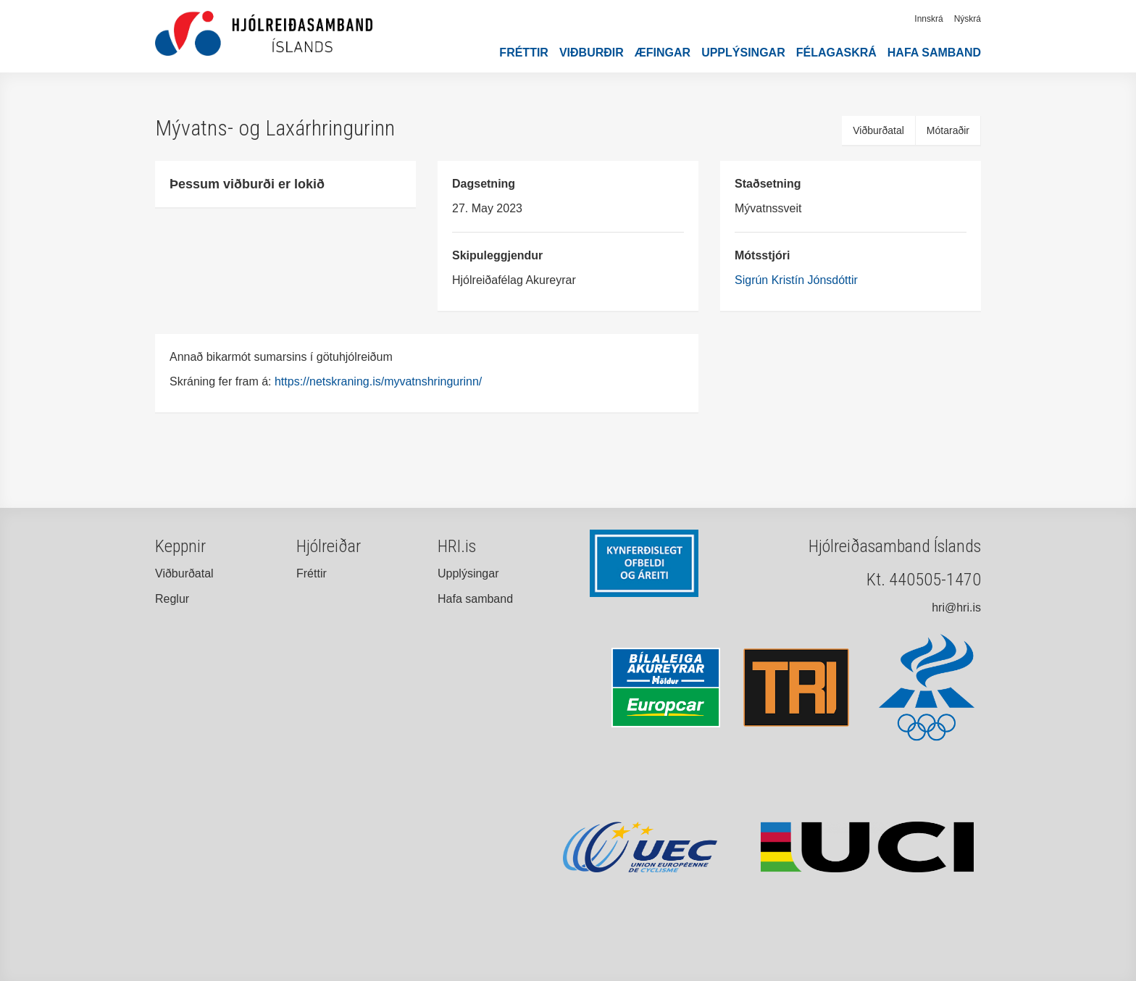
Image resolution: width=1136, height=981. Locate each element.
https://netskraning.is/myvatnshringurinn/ (380, 381)
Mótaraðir (948, 130)
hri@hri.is (956, 607)
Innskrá (928, 19)
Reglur (172, 599)
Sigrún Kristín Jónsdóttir (796, 280)
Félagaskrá (836, 52)
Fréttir (523, 52)
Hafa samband (934, 52)
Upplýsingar (743, 52)
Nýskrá (967, 19)
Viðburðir (591, 52)
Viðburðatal (878, 130)
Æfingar (662, 52)
